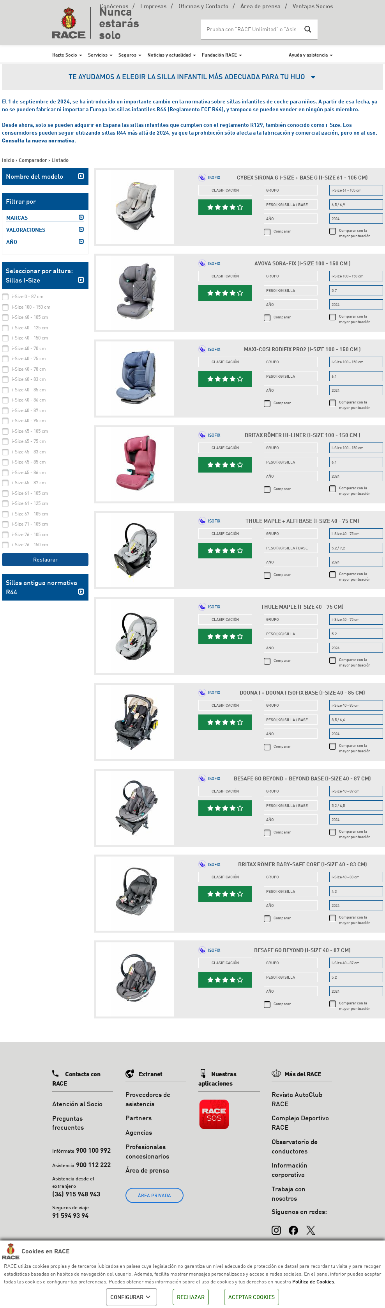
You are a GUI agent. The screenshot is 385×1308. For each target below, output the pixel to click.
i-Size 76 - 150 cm (30, 544)
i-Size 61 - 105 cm (30, 493)
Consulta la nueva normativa (38, 140)
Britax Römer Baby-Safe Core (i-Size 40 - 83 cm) (302, 864)
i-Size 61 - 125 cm (30, 503)
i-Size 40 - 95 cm (29, 420)
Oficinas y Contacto (203, 7)
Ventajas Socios (313, 7)
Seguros (127, 54)
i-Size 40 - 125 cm (30, 328)
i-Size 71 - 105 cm (30, 524)
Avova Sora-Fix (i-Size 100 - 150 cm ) (302, 263)
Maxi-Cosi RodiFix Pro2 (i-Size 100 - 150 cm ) (302, 349)
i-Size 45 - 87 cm (29, 482)
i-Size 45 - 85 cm (29, 462)
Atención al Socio (77, 1104)
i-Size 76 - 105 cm (30, 534)
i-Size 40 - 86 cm (29, 400)
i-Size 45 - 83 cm (29, 452)
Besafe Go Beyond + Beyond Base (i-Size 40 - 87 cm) (302, 778)
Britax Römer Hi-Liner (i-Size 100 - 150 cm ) (302, 435)
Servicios (98, 54)
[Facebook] (293, 1226)
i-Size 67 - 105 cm (30, 514)
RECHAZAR (191, 1297)
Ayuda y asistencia (308, 54)
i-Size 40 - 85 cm (29, 390)
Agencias (138, 1132)
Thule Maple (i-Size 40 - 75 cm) (302, 606)
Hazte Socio (64, 54)
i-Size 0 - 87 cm (28, 296)
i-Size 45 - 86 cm (29, 472)
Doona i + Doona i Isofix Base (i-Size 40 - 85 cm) (302, 692)
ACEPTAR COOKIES (251, 1297)
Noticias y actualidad (169, 54)
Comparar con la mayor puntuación (355, 233)
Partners (138, 1118)
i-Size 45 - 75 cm (29, 441)
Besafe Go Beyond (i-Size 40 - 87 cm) (302, 950)
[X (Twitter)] (310, 1226)
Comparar (282, 231)
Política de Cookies (313, 1281)
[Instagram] (276, 1226)
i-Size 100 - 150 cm (31, 307)
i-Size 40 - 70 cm (29, 348)
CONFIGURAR (131, 1297)
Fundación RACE (219, 54)
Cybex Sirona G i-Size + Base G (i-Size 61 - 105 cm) (302, 177)
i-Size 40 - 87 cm (29, 410)
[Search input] (251, 29)
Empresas (153, 7)
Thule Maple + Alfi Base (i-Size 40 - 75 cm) (302, 520)
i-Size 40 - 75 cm (29, 358)
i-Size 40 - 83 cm (29, 379)
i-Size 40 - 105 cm (30, 317)
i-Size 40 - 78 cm (29, 369)
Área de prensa (260, 7)
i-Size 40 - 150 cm (30, 338)
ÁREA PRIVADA (154, 1195)
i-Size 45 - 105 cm (30, 431)
